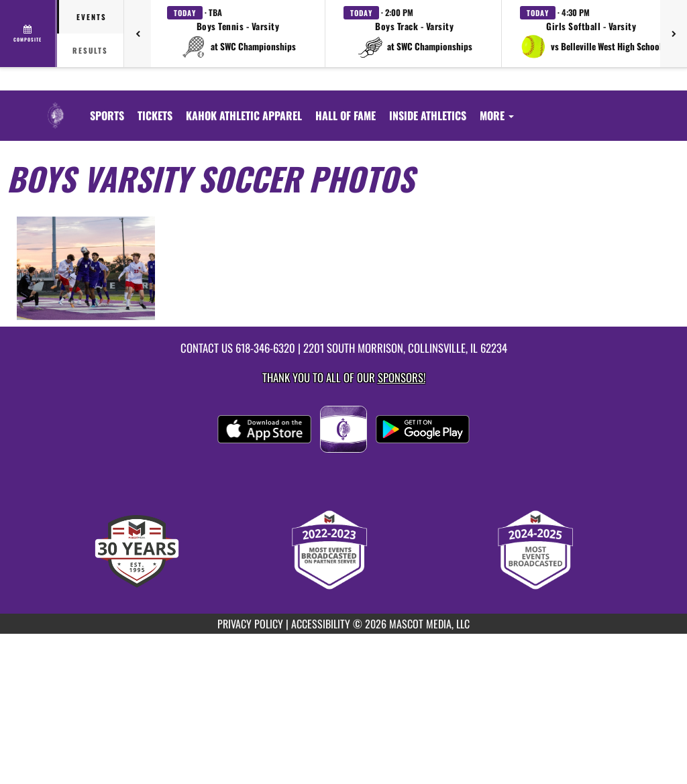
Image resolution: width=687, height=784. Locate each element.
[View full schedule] (28, 33)
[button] (238, 33)
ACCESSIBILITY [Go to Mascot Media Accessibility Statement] (320, 624)
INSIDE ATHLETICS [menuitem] (427, 115)
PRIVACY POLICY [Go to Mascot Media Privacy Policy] (250, 624)
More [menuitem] (497, 115)
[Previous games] (137, 33)
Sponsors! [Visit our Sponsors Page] (401, 377)
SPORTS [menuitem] (107, 115)
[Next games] (673, 33)
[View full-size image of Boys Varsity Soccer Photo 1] (86, 268)
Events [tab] (91, 16)
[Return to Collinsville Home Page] (55, 107)
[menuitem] (155, 115)
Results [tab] (90, 50)
